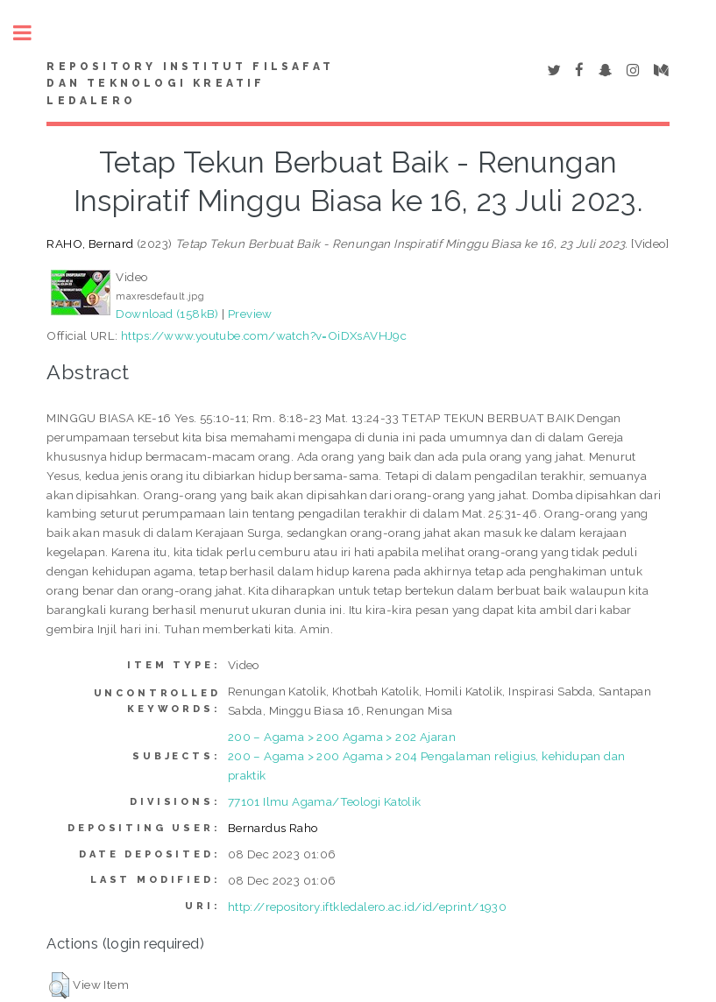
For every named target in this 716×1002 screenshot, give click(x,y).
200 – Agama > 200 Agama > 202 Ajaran (342, 737)
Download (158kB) (167, 314)
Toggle (31, 33)
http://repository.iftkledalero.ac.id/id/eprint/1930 (367, 907)
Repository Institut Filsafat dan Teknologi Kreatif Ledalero (190, 84)
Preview (250, 314)
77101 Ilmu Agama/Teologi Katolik (325, 801)
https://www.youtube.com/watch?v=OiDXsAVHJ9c (264, 335)
